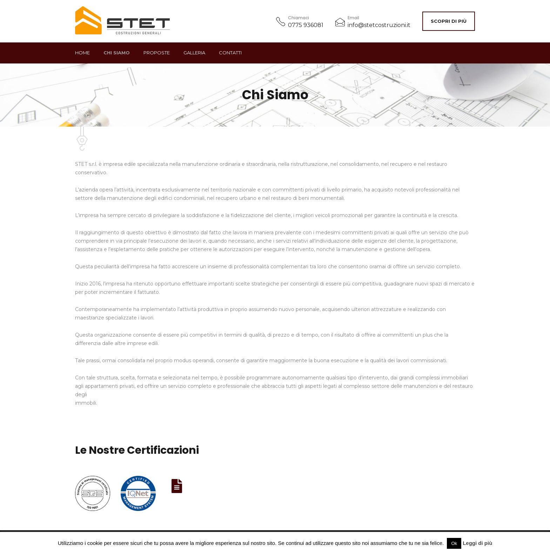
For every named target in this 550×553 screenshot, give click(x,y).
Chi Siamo (116, 52)
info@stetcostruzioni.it (379, 25)
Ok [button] (454, 543)
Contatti (230, 52)
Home (82, 52)
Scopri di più (449, 21)
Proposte (156, 52)
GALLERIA (194, 52)
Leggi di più (477, 543)
